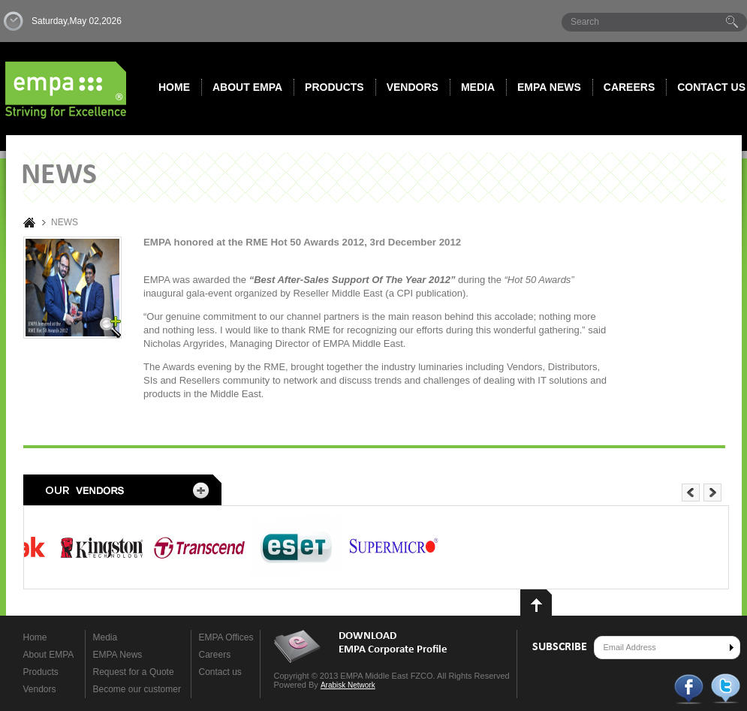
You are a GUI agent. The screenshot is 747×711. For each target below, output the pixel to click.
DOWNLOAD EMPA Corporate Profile (393, 643)
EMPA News (118, 654)
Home (174, 87)
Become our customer (137, 689)
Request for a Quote (133, 672)
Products (334, 87)
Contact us (220, 672)
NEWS (64, 222)
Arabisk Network (348, 685)
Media (478, 87)
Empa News (549, 87)
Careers (629, 87)
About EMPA (247, 87)
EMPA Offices (226, 637)
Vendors (412, 87)
